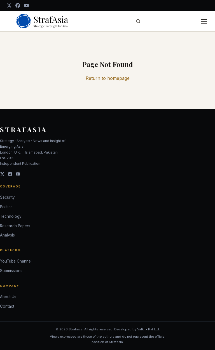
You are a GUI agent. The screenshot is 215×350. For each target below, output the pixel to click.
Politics (6, 207)
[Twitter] (2, 174)
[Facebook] (17, 5)
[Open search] (138, 21)
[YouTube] (26, 5)
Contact (7, 306)
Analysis (7, 235)
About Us (8, 297)
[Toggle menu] (204, 21)
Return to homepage (108, 78)
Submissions (11, 270)
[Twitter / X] (9, 5)
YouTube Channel (16, 261)
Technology (11, 216)
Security (7, 197)
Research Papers (15, 226)
